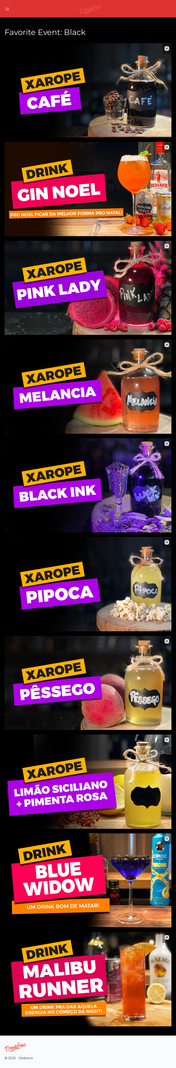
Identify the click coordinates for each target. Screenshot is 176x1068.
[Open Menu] (7, 8)
